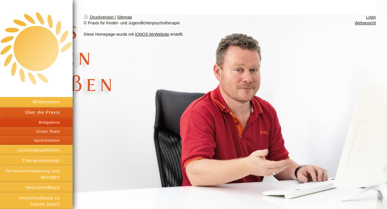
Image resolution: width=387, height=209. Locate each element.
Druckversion (99, 17)
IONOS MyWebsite (152, 34)
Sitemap (124, 17)
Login (371, 17)
